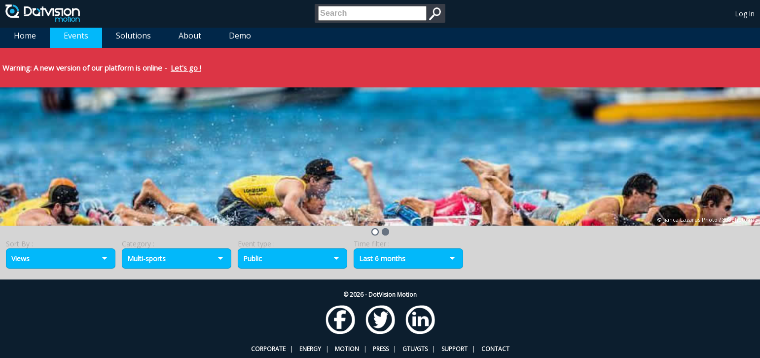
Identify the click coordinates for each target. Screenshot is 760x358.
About (190, 35)
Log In (745, 13)
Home (25, 35)
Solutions (133, 35)
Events (76, 35)
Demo (240, 35)
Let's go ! (186, 68)
